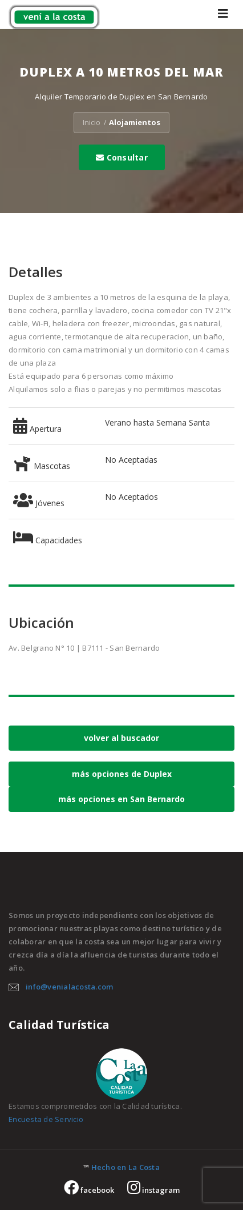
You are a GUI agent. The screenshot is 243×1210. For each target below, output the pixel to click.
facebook (89, 1190)
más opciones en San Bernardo (121, 799)
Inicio (91, 122)
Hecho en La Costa (125, 1167)
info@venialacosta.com (69, 986)
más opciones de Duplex (122, 773)
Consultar (122, 157)
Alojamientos (134, 122)
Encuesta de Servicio (46, 1119)
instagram (153, 1190)
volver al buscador (121, 737)
